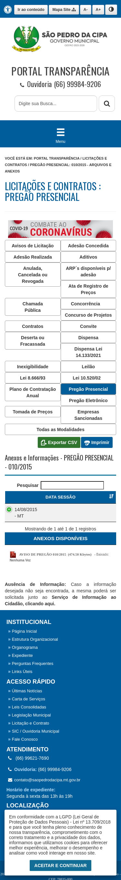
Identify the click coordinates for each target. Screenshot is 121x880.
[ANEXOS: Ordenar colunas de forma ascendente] (60, 538)
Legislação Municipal (29, 715)
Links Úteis (20, 671)
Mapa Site (63, 9)
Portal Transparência (56, 158)
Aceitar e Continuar (60, 865)
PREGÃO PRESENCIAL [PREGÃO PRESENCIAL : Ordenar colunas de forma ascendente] (83, 497)
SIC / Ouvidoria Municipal (33, 731)
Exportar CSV (59, 443)
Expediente (20, 655)
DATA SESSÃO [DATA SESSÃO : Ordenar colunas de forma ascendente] (28, 497)
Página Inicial (22, 631)
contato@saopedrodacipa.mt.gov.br (44, 779)
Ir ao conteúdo (31, 9)
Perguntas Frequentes (30, 663)
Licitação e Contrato (28, 723)
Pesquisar (60, 485)
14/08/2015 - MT (26, 513)
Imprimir (96, 443)
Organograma (23, 647)
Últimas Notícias (25, 691)
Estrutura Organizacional (33, 639)
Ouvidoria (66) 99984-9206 (60, 84)
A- (86, 9)
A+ (98, 9)
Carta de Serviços (26, 699)
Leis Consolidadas (27, 707)
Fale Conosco (23, 739)
